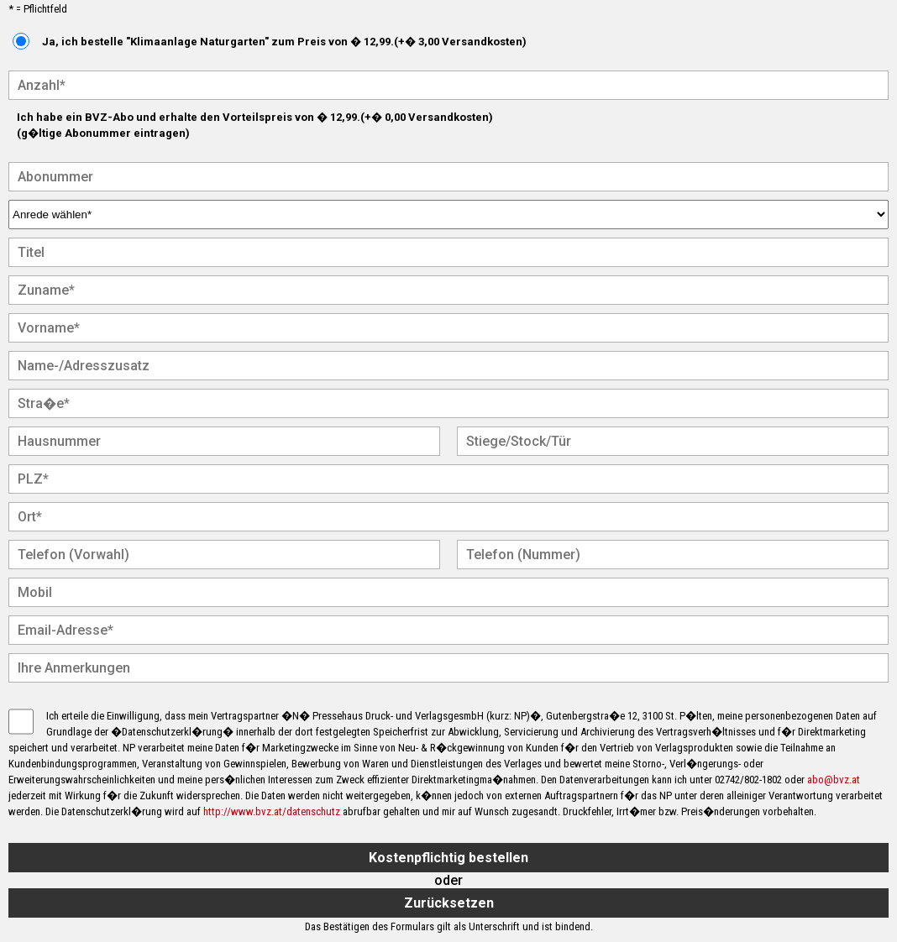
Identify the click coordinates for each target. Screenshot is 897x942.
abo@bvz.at (833, 779)
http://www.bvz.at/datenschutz (271, 811)
